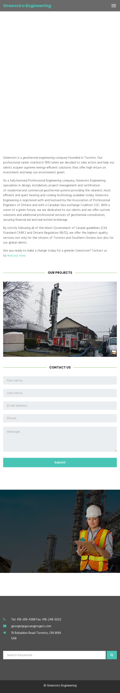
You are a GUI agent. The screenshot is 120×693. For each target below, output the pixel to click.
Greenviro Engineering (27, 6)
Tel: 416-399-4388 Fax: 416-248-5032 (36, 619)
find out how (16, 255)
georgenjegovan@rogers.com (31, 626)
